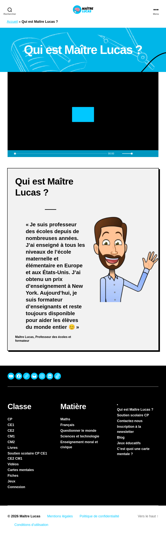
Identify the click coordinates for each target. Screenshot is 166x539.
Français (67, 425)
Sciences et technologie (79, 436)
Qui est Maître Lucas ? (135, 409)
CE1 (11, 425)
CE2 (11, 430)
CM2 (11, 442)
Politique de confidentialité (99, 516)
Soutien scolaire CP (133, 415)
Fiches (13, 475)
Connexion (16, 487)
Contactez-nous (130, 421)
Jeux (11, 481)
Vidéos (13, 464)
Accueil (12, 22)
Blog (121, 437)
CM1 (11, 436)
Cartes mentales (21, 470)
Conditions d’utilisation (31, 525)
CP (10, 419)
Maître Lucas (29, 516)
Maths (65, 419)
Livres (13, 448)
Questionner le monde (78, 430)
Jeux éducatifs (129, 443)
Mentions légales (60, 516)
